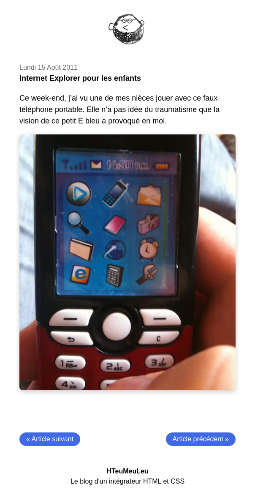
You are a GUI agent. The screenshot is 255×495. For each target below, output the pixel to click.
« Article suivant (49, 439)
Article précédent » (201, 439)
